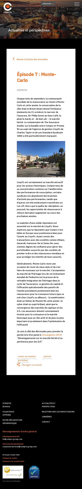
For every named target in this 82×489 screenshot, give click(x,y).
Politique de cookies (10, 458)
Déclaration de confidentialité (13, 461)
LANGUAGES (48, 3)
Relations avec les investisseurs (58, 412)
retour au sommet (27, 356)
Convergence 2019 (51, 334)
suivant (47, 356)
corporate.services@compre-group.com (20, 446)
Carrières (47, 417)
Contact (46, 422)
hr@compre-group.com (12, 439)
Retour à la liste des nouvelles (30, 59)
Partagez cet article (29, 365)
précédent (23, 360)
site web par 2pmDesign (11, 481)
